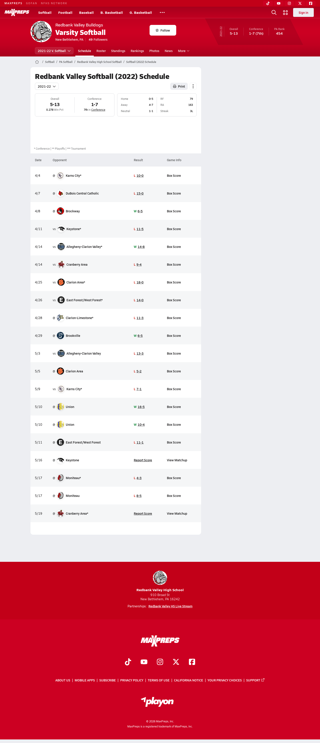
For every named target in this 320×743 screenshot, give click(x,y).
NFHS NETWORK (54, 3)
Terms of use (159, 680)
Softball (45, 12)
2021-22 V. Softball (54, 50)
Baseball (86, 12)
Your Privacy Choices (225, 680)
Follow (163, 30)
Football (65, 12)
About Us (62, 680)
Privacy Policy (131, 680)
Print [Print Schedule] (179, 86)
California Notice (188, 680)
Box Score (174, 175)
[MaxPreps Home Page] (37, 61)
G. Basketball (141, 12)
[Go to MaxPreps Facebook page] (192, 662)
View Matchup (177, 460)
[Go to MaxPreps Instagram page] (160, 662)
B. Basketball (111, 12)
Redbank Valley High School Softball (99, 62)
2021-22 (47, 86)
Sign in (303, 12)
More (183, 50)
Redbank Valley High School (160, 581)
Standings (118, 50)
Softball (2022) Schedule (141, 62)
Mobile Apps (85, 680)
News (169, 50)
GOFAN (31, 3)
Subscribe (107, 680)
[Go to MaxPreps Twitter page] (176, 662)
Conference (98, 109)
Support (255, 680)
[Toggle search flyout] (274, 12)
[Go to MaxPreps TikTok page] (128, 662)
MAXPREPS (13, 3)
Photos (154, 50)
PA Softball (65, 62)
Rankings (137, 50)
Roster (101, 50)
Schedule (84, 50)
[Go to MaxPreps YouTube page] (144, 662)
